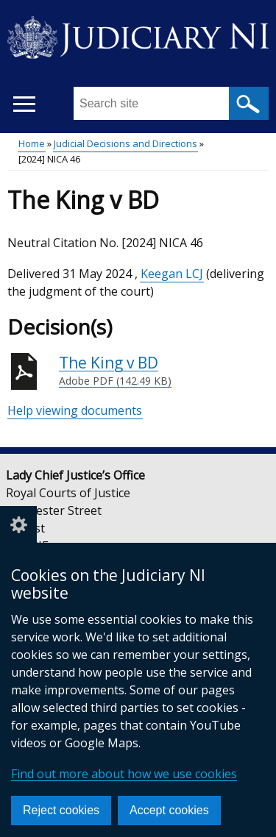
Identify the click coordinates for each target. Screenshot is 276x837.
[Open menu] (24, 104)
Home (31, 143)
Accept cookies (169, 810)
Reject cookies (61, 810)
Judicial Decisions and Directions (125, 143)
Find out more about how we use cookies (124, 774)
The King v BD (115, 370)
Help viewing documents (74, 410)
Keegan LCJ (172, 274)
